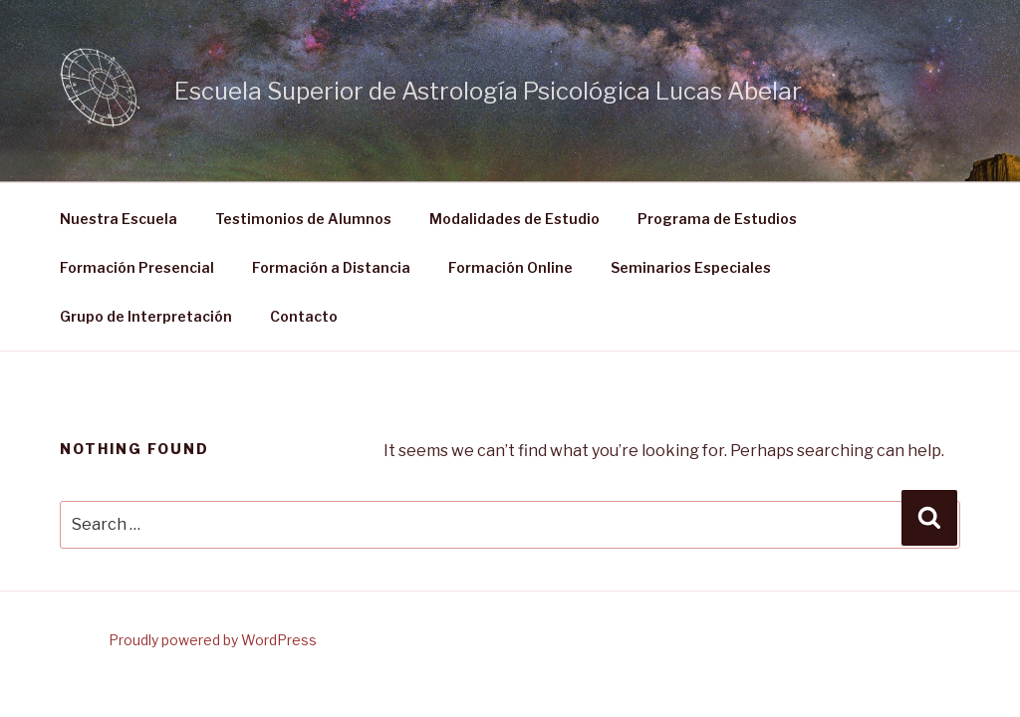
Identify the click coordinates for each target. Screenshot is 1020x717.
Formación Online (510, 267)
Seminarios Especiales (691, 267)
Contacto (304, 316)
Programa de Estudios (717, 218)
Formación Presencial (137, 267)
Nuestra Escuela (118, 218)
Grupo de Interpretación (146, 316)
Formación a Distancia (331, 267)
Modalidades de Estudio (514, 218)
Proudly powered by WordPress (213, 639)
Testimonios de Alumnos (303, 218)
